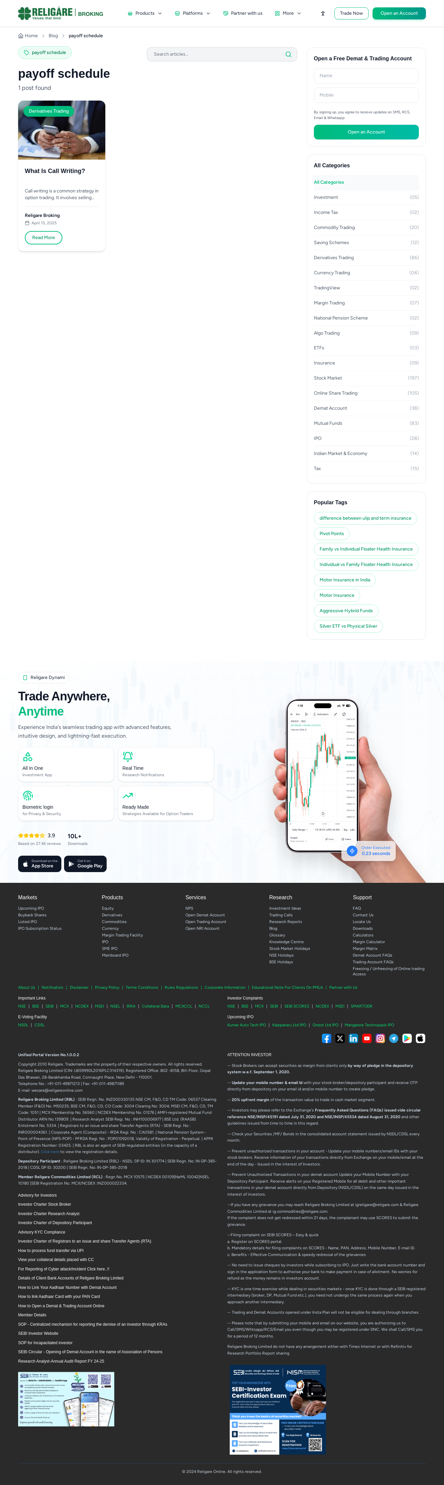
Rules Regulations (181, 987)
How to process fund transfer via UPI (51, 1250)
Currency (110, 928)
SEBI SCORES (296, 1006)
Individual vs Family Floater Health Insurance (366, 564)
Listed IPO (27, 921)
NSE (22, 1006)
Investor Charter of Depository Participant (55, 1222)
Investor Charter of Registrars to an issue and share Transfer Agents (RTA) (84, 1241)
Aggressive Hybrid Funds (346, 611)
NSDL (23, 1025)
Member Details (32, 1315)
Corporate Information (225, 987)
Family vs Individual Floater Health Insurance (366, 549)
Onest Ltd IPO (325, 1025)
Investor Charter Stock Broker (44, 1204)
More (288, 13)
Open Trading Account (205, 921)
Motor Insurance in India (345, 580)
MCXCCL (183, 1006)
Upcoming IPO (31, 908)
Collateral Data (155, 1006)
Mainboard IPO (115, 955)
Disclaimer (79, 987)
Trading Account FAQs (373, 962)
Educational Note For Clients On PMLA (287, 987)
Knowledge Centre (286, 941)
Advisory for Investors (37, 1195)
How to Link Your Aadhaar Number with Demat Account (67, 1287)
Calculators (363, 935)
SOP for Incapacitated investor (45, 1342)
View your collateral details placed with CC (56, 1259)
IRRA (130, 1006)
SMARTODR (362, 1006)
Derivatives (112, 915)
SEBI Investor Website (38, 1333)
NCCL (204, 1006)
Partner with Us (343, 987)
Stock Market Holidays (289, 948)
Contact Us (363, 915)
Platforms (193, 13)
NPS (189, 908)
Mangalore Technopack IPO (369, 1025)
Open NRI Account (202, 928)
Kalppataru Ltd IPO (289, 1025)
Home (28, 36)
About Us (26, 987)
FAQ (357, 908)
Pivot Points (332, 533)
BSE (35, 1006)
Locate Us (362, 921)
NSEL (115, 1006)
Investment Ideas (285, 908)
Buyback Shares (32, 915)
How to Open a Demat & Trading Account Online (61, 1306)
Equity (108, 908)
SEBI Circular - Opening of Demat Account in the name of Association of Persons (90, 1352)
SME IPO (109, 948)
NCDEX (82, 1006)
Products (145, 13)
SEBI (50, 1006)
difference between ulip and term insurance (365, 518)
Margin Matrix (365, 948)
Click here (50, 1151)
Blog (53, 36)
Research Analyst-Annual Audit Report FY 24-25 (61, 1361)
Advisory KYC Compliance (41, 1232)
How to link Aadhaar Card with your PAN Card (59, 1296)
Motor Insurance (337, 595)
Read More (43, 237)
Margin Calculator (369, 941)
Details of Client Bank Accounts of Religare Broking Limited (70, 1278)
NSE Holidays (281, 955)
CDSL (40, 1025)
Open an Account (399, 13)
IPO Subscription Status (40, 928)
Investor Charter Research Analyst (48, 1213)
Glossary (277, 935)
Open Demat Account (205, 915)
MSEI (99, 1006)
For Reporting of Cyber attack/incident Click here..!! (63, 1269)
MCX (64, 1006)
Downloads (363, 928)
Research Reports (285, 921)
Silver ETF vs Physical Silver (348, 626)
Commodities (114, 921)
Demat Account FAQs (372, 955)
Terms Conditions (142, 987)
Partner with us (243, 13)
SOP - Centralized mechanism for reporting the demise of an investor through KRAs (92, 1324)
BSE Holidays (281, 962)
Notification (52, 987)
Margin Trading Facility (122, 935)
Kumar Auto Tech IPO (246, 1025)
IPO (105, 941)
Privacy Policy (107, 987)
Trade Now (351, 13)
